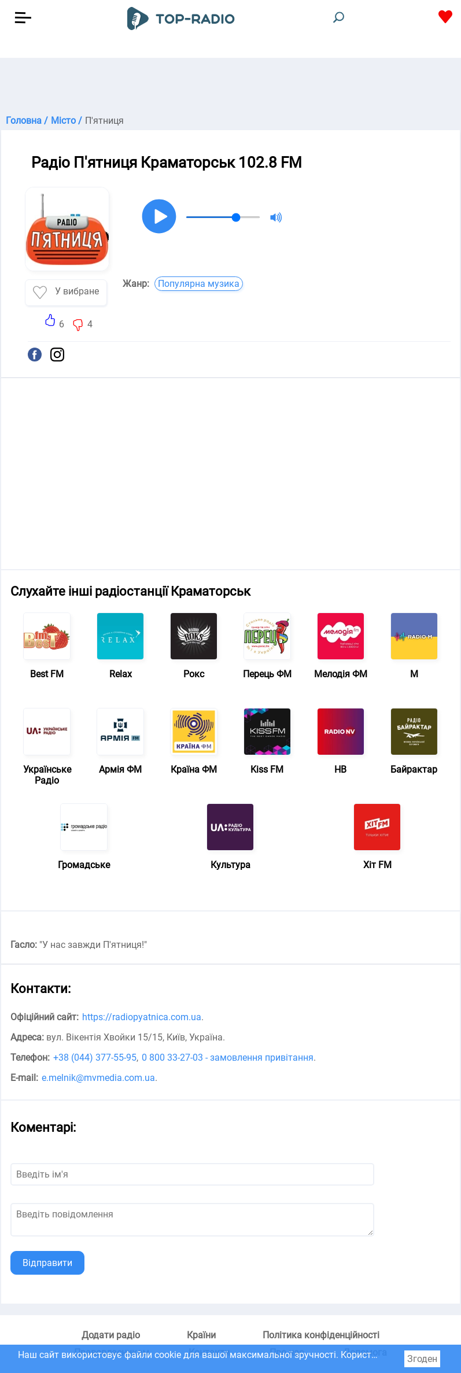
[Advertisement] (230, 87)
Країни (201, 1335)
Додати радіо (111, 1335)
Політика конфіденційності (321, 1335)
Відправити (47, 1262)
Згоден (422, 1358)
